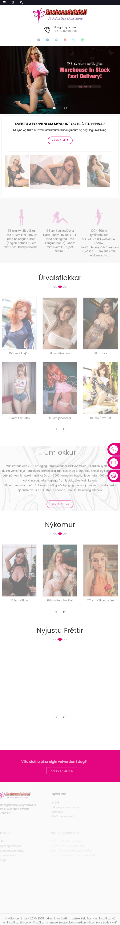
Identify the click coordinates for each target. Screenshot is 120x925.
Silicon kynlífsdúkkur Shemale (39, 922)
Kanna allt (60, 140)
